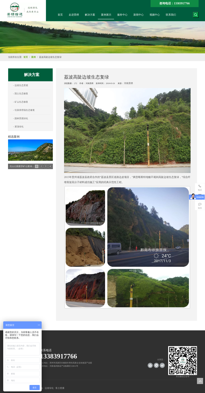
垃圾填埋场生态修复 (25, 110)
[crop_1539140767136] (182, 360)
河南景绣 (128, 83)
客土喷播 (59, 388)
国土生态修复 (21, 93)
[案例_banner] (102, 37)
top (200, 381)
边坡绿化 (49, 388)
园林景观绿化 (21, 118)
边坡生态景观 (21, 85)
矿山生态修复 (21, 102)
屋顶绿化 (19, 126)
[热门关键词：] (196, 15)
